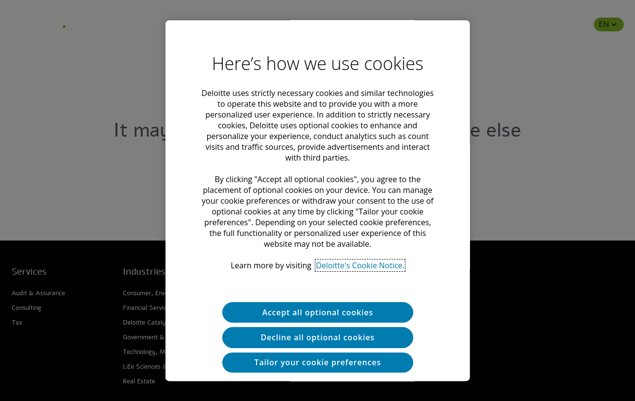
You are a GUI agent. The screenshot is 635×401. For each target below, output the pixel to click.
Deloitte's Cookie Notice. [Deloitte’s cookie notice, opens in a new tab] (360, 265)
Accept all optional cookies (317, 312)
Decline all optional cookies (317, 337)
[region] (317, 200)
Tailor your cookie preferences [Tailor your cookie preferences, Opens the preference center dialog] (317, 362)
